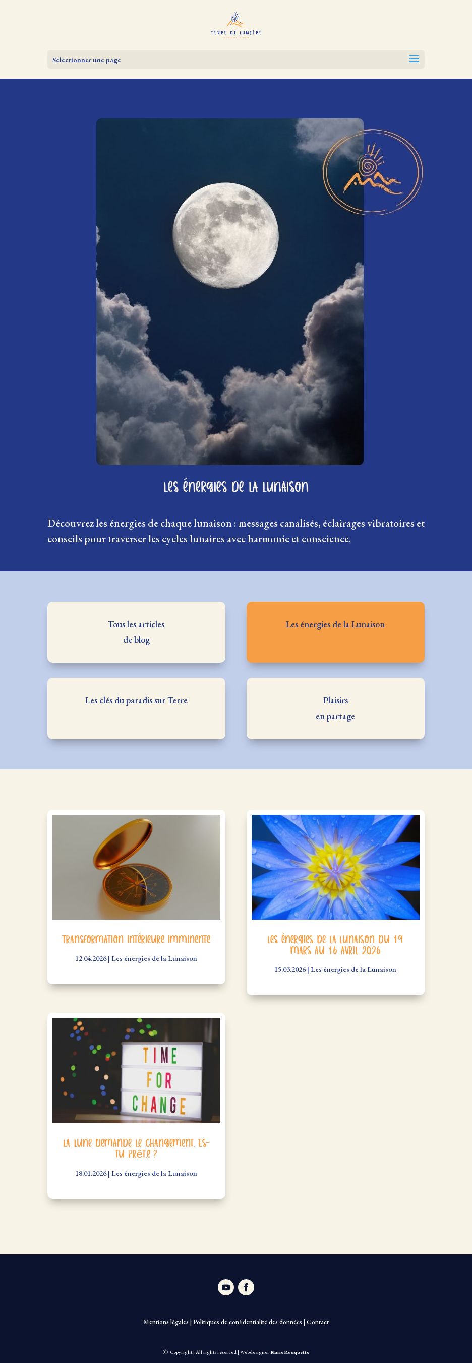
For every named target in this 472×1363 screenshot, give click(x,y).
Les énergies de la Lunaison (154, 958)
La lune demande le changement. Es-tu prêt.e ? (136, 1149)
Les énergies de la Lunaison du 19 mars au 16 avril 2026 (335, 946)
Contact (318, 1322)
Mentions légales (166, 1322)
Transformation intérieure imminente (136, 940)
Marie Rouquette (289, 1352)
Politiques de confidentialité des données (247, 1322)
